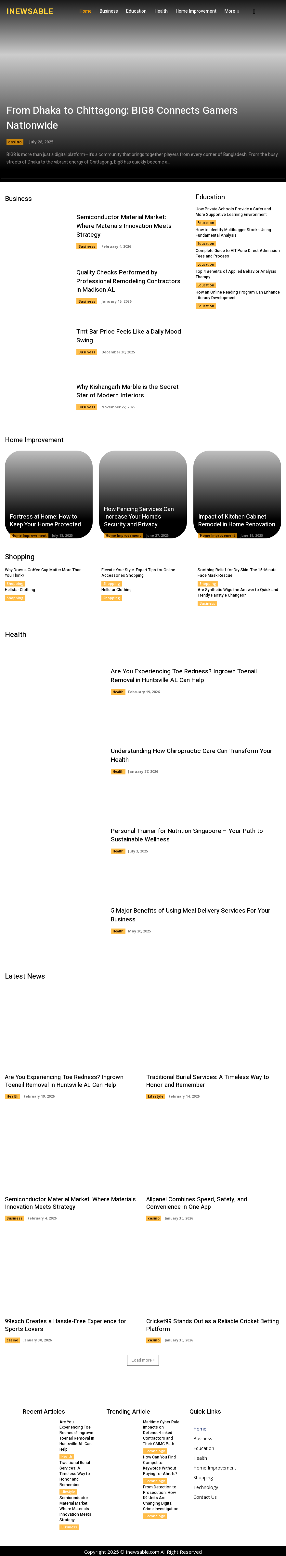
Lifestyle (155, 1095)
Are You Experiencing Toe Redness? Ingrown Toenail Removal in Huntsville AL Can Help (196, 675)
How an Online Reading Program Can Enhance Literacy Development (238, 294)
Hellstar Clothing (20, 590)
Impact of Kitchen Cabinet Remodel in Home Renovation (236, 520)
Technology (155, 1450)
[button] (254, 11)
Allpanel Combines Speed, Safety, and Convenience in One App (213, 1202)
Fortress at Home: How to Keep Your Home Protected (45, 520)
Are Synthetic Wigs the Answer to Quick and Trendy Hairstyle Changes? (238, 592)
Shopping (15, 583)
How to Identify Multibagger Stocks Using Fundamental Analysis (233, 232)
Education (206, 222)
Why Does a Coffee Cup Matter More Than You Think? (43, 572)
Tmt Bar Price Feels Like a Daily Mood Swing (128, 336)
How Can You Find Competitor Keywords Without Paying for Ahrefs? (160, 1464)
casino (15, 142)
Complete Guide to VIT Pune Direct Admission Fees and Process (238, 253)
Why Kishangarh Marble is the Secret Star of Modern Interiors (127, 391)
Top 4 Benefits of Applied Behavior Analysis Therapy (236, 274)
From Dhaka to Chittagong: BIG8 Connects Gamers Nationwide (123, 118)
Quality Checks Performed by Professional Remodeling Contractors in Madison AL (128, 281)
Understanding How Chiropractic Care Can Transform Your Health (191, 755)
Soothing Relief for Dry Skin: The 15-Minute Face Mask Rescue (237, 572)
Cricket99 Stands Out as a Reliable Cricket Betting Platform (211, 1324)
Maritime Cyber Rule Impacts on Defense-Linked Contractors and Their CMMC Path (161, 1432)
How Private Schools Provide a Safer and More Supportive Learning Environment (233, 212)
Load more (143, 1359)
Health (118, 691)
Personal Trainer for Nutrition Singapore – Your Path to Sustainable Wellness (186, 835)
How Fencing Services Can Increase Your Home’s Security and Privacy (139, 517)
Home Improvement (29, 535)
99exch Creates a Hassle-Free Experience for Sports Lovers (65, 1324)
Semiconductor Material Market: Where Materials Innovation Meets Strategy (130, 226)
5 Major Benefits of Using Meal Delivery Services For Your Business (190, 915)
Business (86, 241)
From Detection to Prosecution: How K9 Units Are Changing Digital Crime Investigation (160, 1496)
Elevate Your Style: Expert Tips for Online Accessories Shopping (138, 572)
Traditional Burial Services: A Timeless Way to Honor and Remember (206, 1081)
